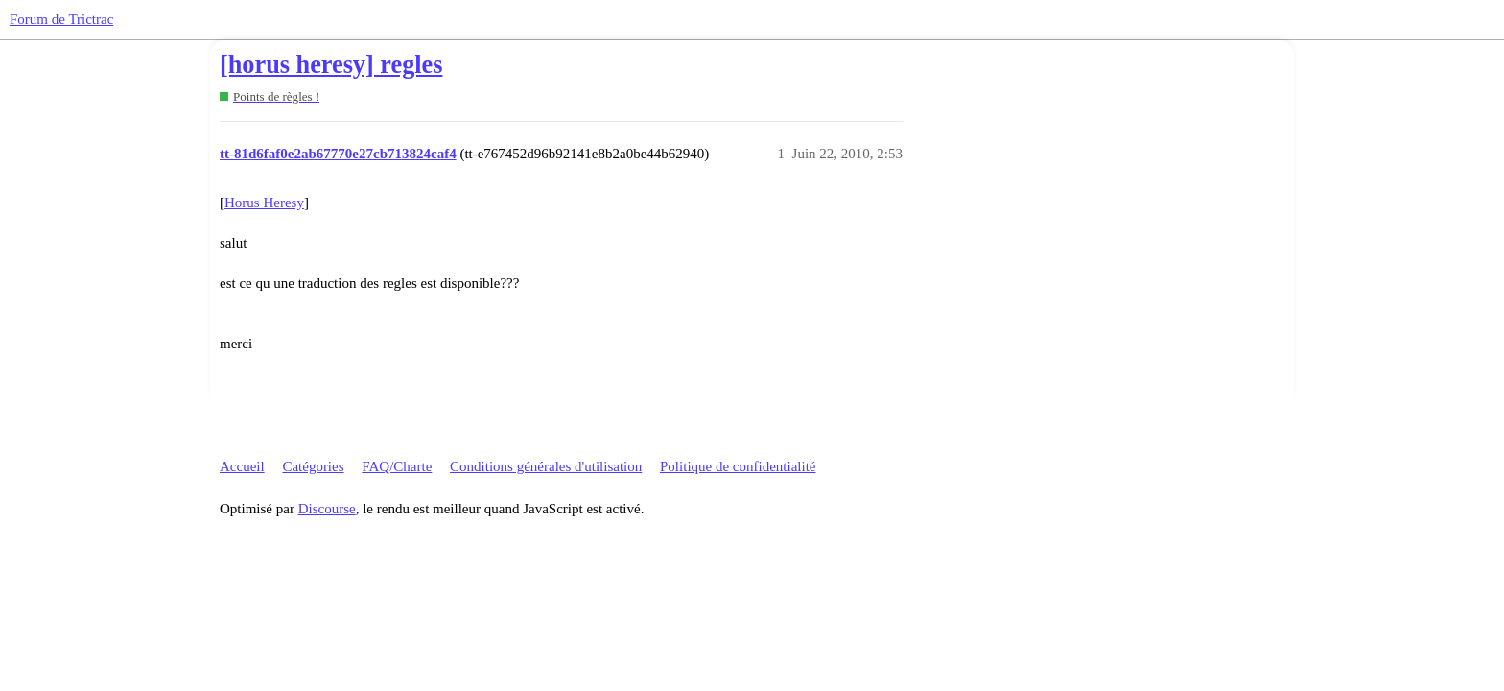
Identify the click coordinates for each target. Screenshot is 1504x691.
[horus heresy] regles (331, 65)
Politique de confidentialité (737, 466)
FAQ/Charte (397, 466)
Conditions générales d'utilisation (546, 466)
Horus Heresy (264, 202)
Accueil (242, 466)
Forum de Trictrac (61, 19)
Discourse (327, 508)
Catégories (312, 466)
